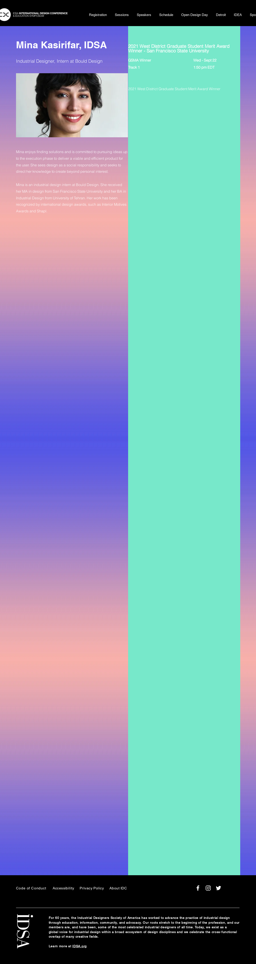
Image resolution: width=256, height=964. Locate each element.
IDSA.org (79, 946)
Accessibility (63, 888)
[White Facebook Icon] (197, 888)
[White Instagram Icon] (208, 888)
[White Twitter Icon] (218, 888)
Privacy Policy (92, 888)
